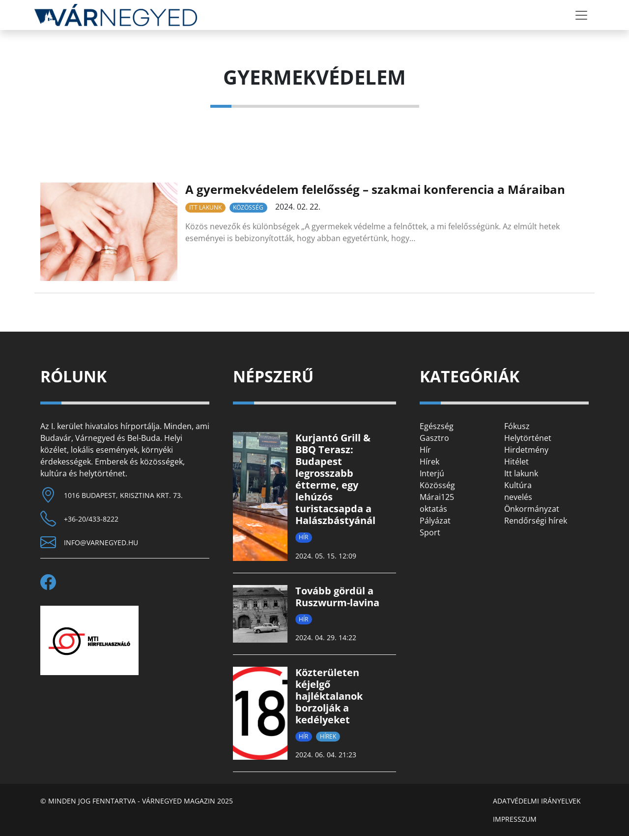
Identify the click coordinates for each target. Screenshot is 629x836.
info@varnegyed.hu (101, 542)
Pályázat (435, 520)
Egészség (437, 426)
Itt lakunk (205, 207)
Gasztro (434, 438)
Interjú (432, 473)
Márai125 (437, 497)
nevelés (518, 497)
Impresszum (515, 819)
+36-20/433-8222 (91, 519)
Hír (303, 537)
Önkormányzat (531, 508)
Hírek (328, 736)
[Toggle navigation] (581, 15)
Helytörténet (527, 438)
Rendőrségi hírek (535, 520)
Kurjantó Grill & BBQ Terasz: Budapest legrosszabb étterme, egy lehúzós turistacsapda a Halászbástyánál (335, 479)
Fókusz (517, 426)
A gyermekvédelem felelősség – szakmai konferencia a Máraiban (375, 189)
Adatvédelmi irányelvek (537, 800)
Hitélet (516, 461)
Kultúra (518, 485)
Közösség (248, 207)
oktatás (433, 508)
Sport (430, 532)
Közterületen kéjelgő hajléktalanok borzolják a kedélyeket (329, 696)
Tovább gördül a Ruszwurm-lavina (337, 596)
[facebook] (52, 582)
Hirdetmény (526, 449)
